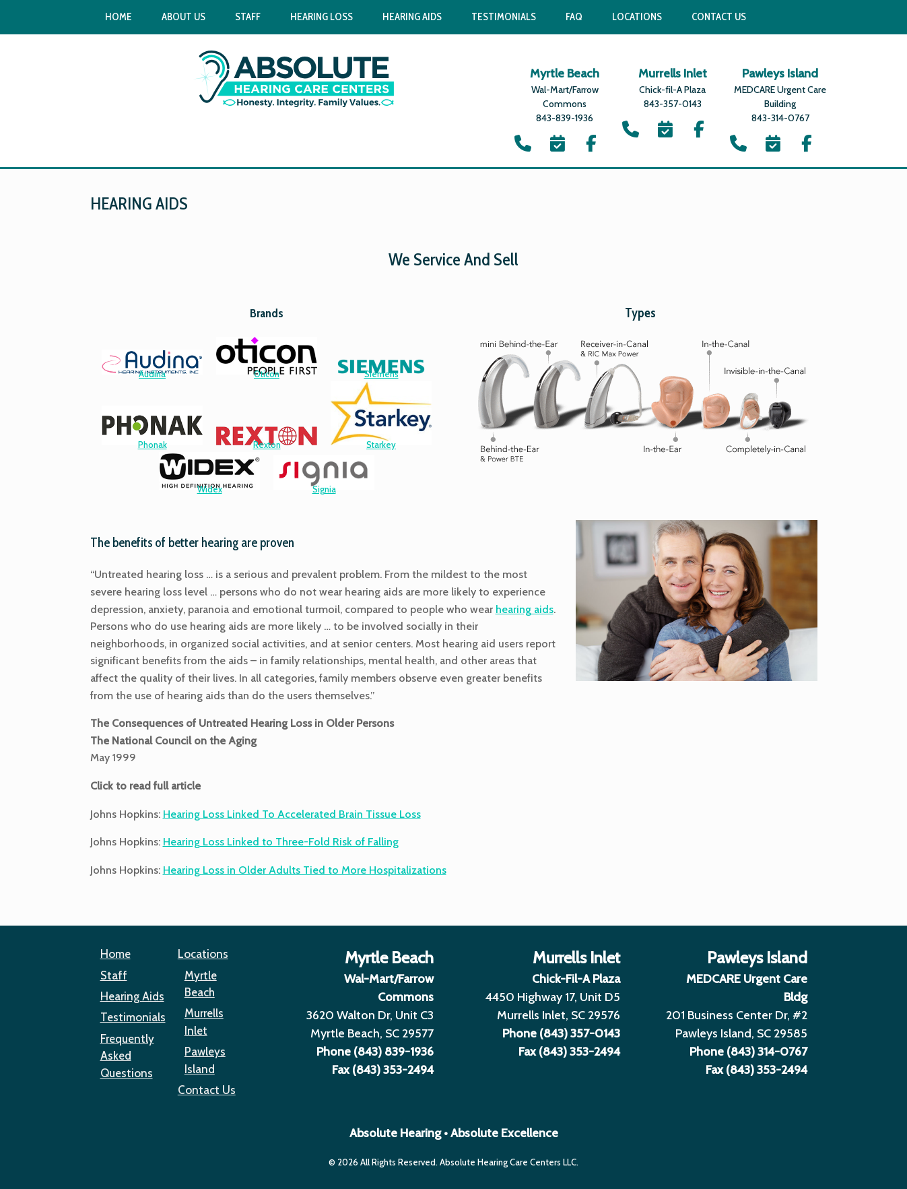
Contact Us (719, 17)
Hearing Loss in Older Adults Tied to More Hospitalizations (304, 870)
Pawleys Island (205, 1060)
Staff (248, 17)
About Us (183, 17)
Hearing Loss (321, 17)
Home (118, 17)
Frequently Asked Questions (127, 1056)
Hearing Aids (412, 17)
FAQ (574, 17)
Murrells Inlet (204, 1021)
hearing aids (524, 609)
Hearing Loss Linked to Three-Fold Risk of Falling (281, 841)
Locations (637, 17)
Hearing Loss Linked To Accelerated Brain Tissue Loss (292, 814)
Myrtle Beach (200, 984)
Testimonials (503, 17)
